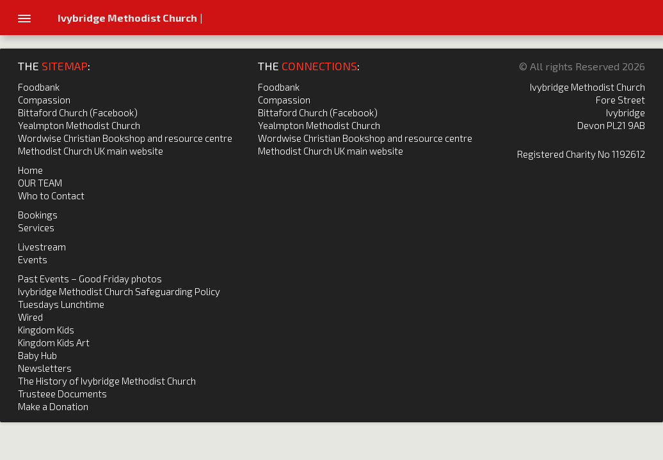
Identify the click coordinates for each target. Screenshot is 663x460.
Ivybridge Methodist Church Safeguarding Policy (119, 291)
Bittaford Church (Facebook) (78, 112)
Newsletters (45, 368)
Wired (30, 317)
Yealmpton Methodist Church (79, 125)
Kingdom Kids (46, 329)
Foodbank (39, 87)
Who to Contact (51, 195)
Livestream (42, 246)
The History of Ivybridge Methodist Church (107, 381)
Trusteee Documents (62, 393)
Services (36, 227)
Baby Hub (37, 355)
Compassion (44, 99)
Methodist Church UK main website (90, 151)
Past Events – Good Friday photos (90, 278)
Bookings (38, 214)
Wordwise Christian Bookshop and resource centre (125, 138)
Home (30, 170)
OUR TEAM (40, 182)
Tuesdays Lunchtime (61, 304)
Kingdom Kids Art (54, 342)
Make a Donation (53, 406)
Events (32, 259)
